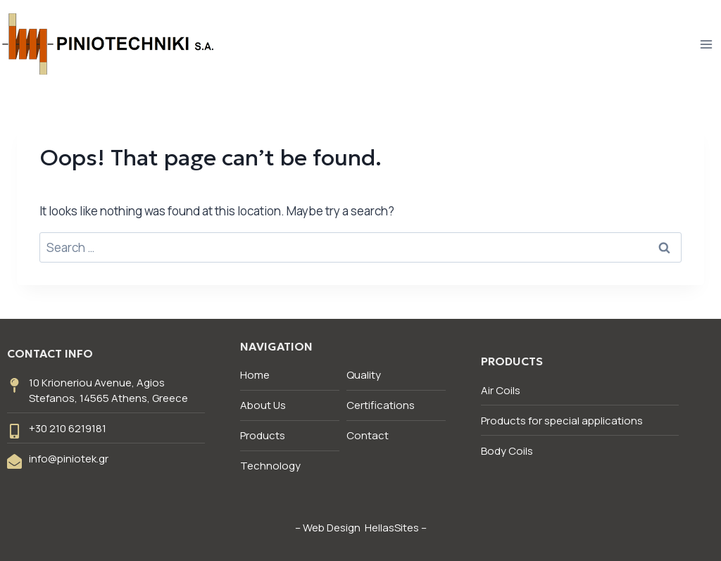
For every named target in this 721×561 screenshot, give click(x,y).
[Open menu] (706, 44)
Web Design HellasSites (361, 527)
